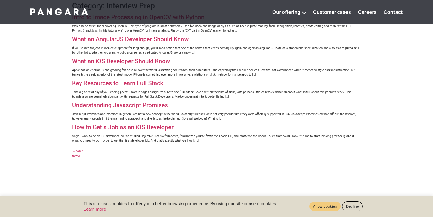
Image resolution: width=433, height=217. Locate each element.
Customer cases (332, 12)
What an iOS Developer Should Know (121, 61)
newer (78, 155)
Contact (393, 12)
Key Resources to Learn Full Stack (117, 83)
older (77, 151)
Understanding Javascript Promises (120, 105)
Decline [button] (352, 206)
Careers (367, 12)
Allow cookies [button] (325, 206)
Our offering (286, 12)
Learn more (95, 209)
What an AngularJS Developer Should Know (130, 39)
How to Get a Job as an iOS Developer (123, 127)
